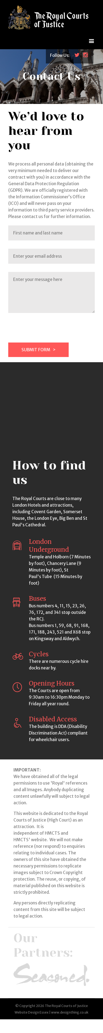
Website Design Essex (32, 1012)
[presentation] (50, 332)
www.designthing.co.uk (69, 1012)
